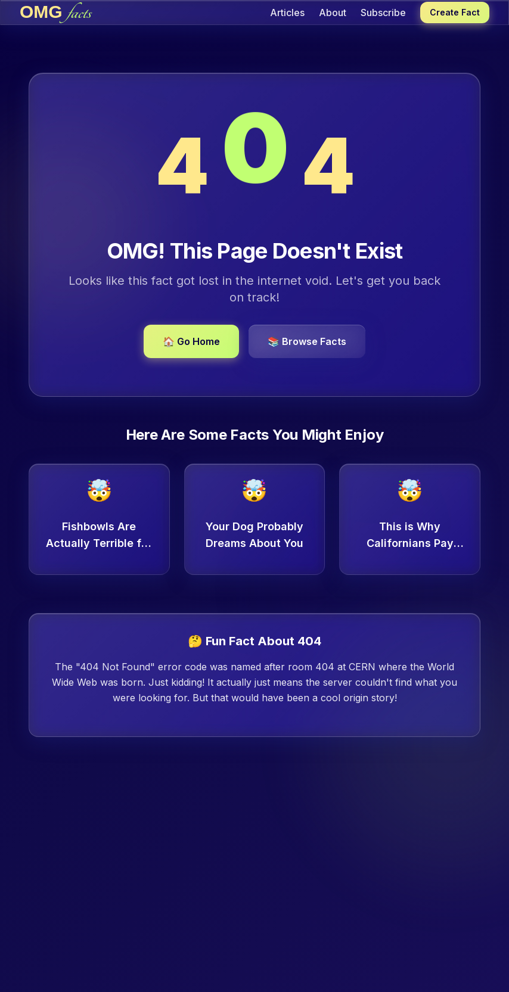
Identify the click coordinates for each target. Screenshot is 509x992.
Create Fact (455, 12)
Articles (287, 12)
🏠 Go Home (191, 341)
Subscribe (383, 12)
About (332, 12)
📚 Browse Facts (307, 341)
